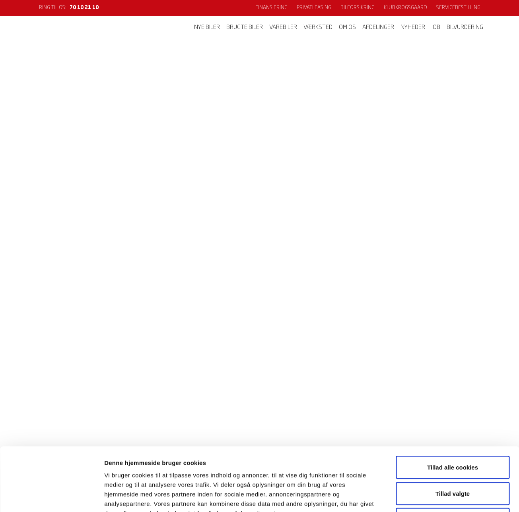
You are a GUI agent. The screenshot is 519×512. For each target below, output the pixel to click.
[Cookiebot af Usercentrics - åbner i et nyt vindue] (51, 496)
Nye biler (207, 28)
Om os (347, 28)
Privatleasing (314, 7)
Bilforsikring (357, 7)
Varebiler (283, 28)
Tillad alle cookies (452, 407)
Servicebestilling (458, 7)
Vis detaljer (413, 496)
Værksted (317, 28)
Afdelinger (378, 28)
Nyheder (412, 28)
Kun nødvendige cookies (452, 459)
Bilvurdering (465, 28)
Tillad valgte (452, 434)
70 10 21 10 (84, 7)
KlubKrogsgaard (405, 7)
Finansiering (271, 7)
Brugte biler (244, 28)
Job (436, 28)
